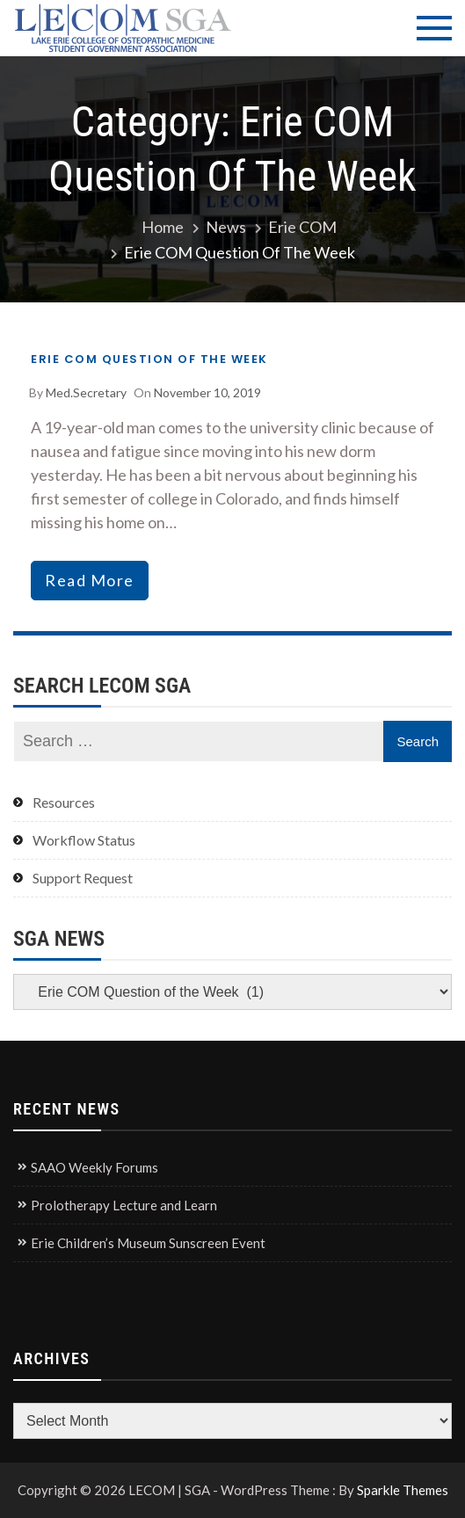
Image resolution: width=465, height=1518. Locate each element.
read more (89, 580)
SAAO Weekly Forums (94, 1167)
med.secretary (86, 392)
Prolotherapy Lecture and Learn (124, 1205)
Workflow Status (84, 840)
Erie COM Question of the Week (149, 359)
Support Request (83, 877)
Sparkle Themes (402, 1490)
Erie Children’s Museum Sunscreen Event (148, 1243)
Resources (64, 802)
